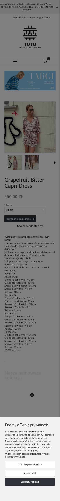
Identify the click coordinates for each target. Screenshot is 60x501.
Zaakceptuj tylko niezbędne (30, 464)
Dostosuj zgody (29, 473)
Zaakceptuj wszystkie (30, 482)
